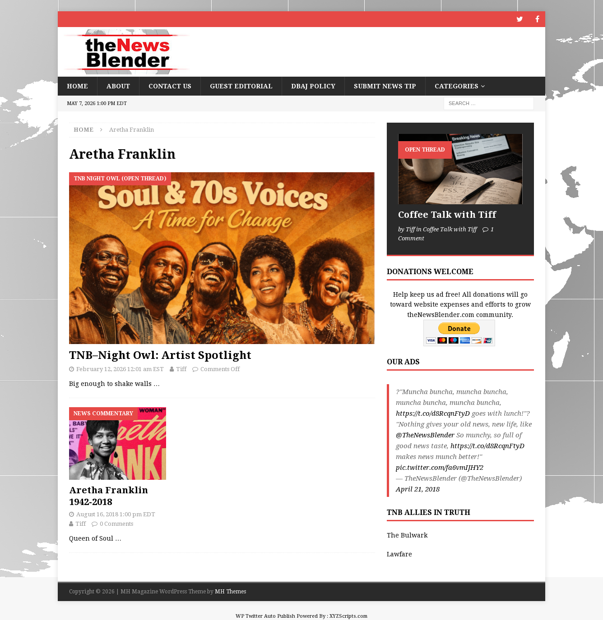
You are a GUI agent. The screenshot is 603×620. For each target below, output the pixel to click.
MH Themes (230, 591)
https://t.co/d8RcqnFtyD (433, 413)
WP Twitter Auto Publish (265, 616)
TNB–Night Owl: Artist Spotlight (160, 355)
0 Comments (116, 523)
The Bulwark (407, 535)
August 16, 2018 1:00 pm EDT (115, 514)
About (118, 86)
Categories (456, 86)
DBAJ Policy (313, 86)
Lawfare (399, 554)
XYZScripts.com (348, 616)
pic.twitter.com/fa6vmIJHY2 (439, 468)
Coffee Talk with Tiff (447, 214)
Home (77, 86)
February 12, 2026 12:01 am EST (120, 369)
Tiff (181, 369)
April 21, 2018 (418, 489)
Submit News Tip (385, 86)
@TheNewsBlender (425, 435)
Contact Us (169, 86)
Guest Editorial (241, 86)
